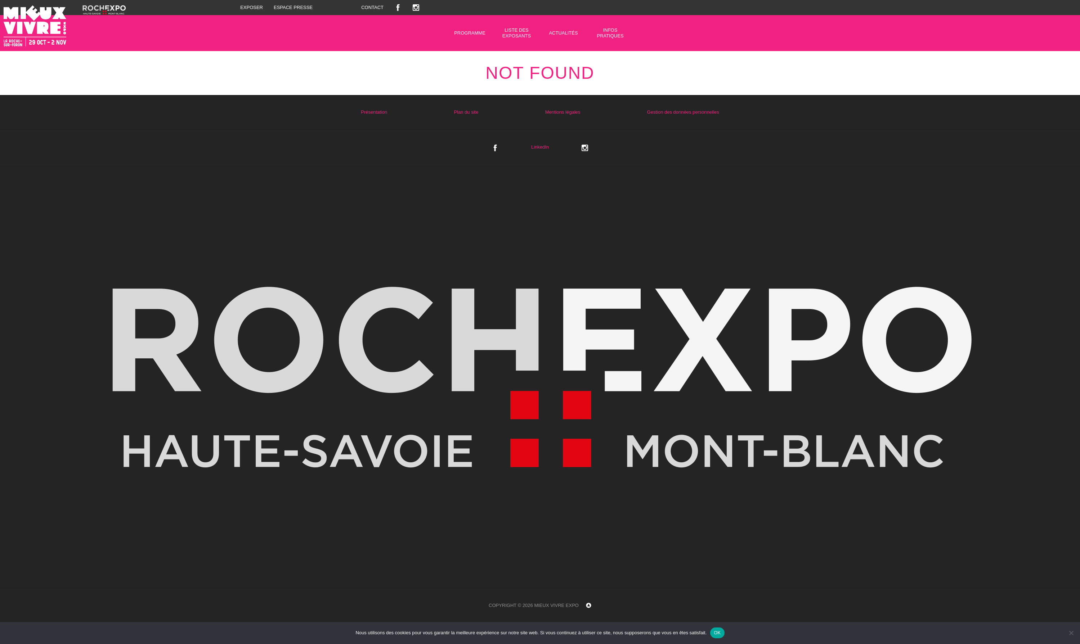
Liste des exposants (516, 32)
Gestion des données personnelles (683, 112)
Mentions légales (563, 112)
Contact (372, 7)
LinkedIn (540, 147)
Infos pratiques (610, 32)
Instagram (416, 7)
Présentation (374, 112)
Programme (469, 33)
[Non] (1071, 632)
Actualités (563, 33)
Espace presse (293, 7)
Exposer (251, 7)
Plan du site (466, 112)
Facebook (398, 7)
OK (717, 632)
